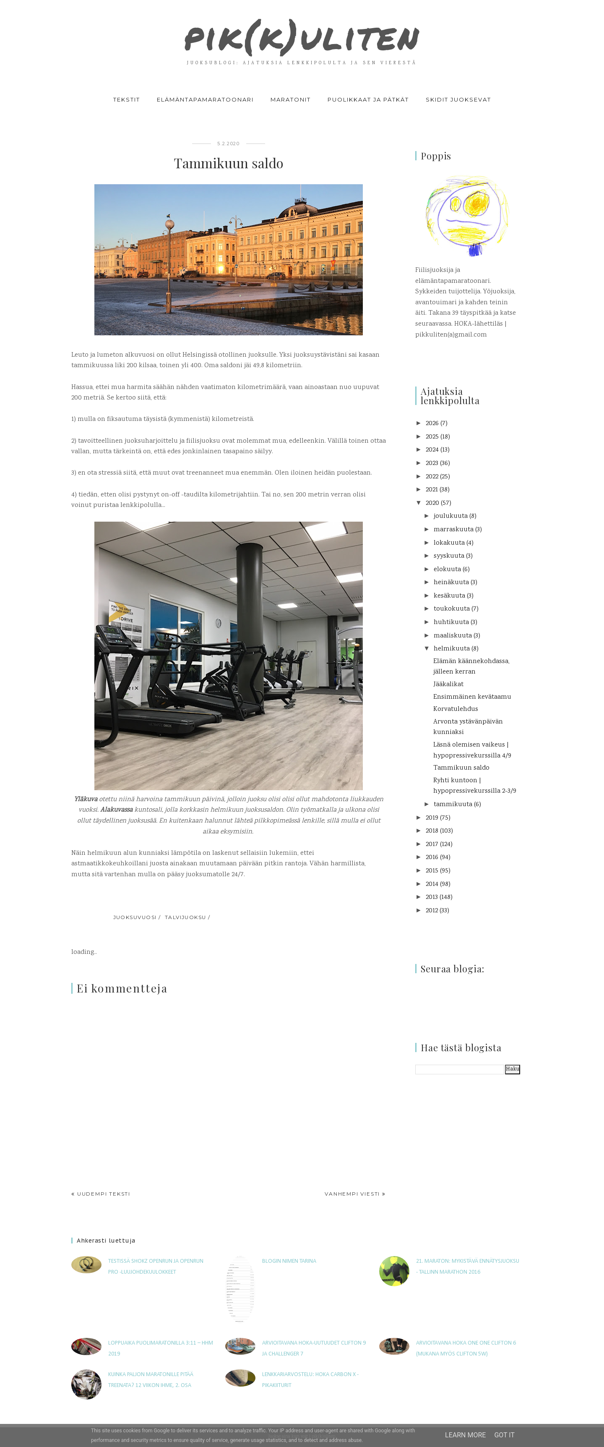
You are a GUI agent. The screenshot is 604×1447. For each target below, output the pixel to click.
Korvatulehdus (455, 709)
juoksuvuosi (135, 917)
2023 (432, 463)
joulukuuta (451, 516)
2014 (432, 884)
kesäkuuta (449, 596)
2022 (432, 477)
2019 (432, 818)
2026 (432, 423)
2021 (432, 490)
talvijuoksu (185, 917)
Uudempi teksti (103, 1194)
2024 (432, 450)
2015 (432, 871)
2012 (432, 911)
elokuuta (447, 570)
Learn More (465, 1435)
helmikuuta (452, 649)
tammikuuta (453, 805)
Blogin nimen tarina (289, 1261)
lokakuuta (449, 543)
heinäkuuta (451, 583)
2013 (432, 897)
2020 (432, 503)
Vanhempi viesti (352, 1194)
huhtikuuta (451, 622)
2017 (432, 844)
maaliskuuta (453, 636)
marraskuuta (454, 530)
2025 (432, 437)
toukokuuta (452, 609)
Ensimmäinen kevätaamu (472, 697)
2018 (432, 831)
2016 (432, 857)
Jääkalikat (448, 685)
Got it (504, 1435)
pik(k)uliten (302, 35)
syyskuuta (449, 556)
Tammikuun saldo (461, 768)
